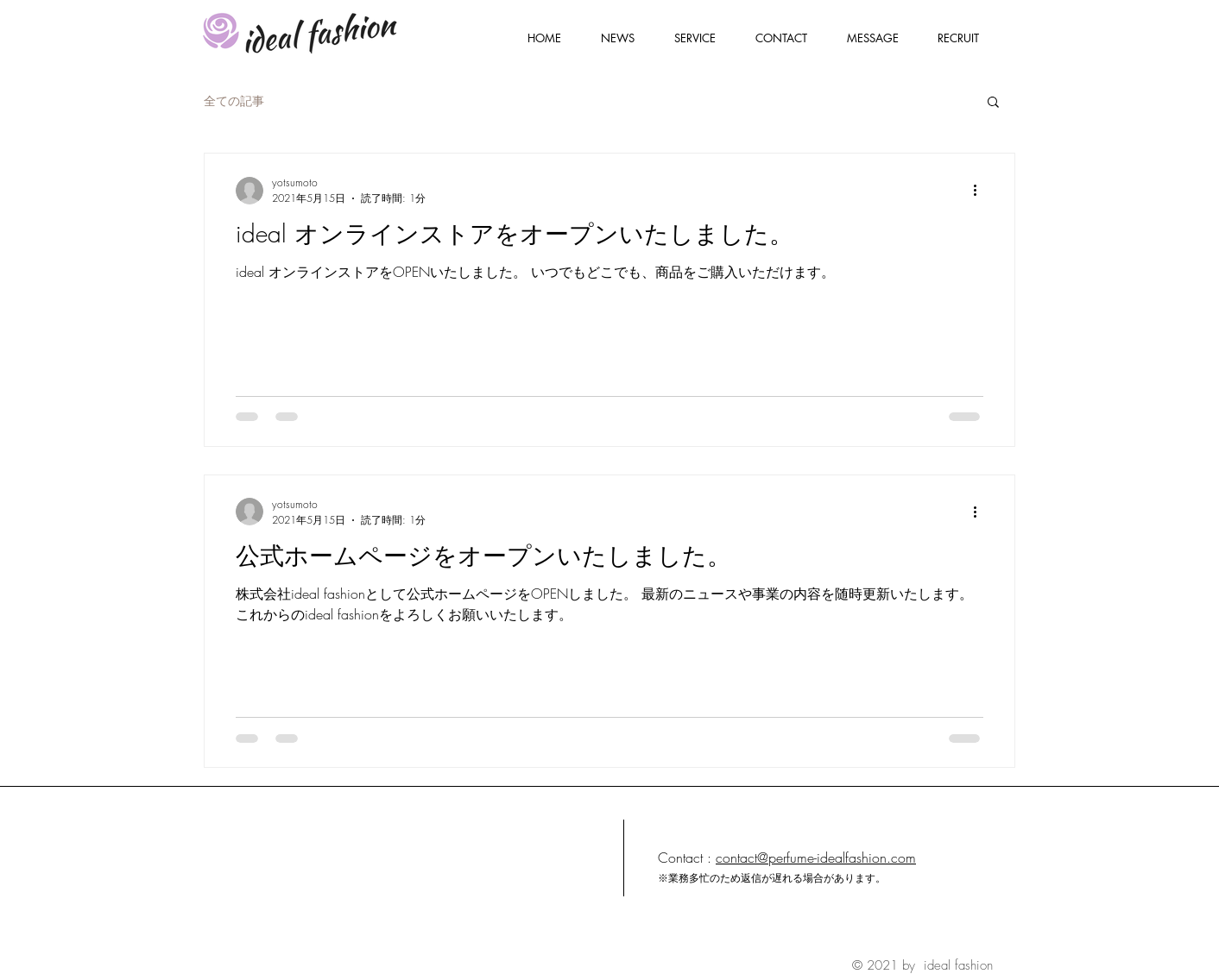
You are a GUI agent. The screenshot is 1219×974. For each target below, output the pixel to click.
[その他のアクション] (980, 190)
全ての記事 (234, 100)
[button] (993, 103)
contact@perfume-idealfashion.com (816, 857)
